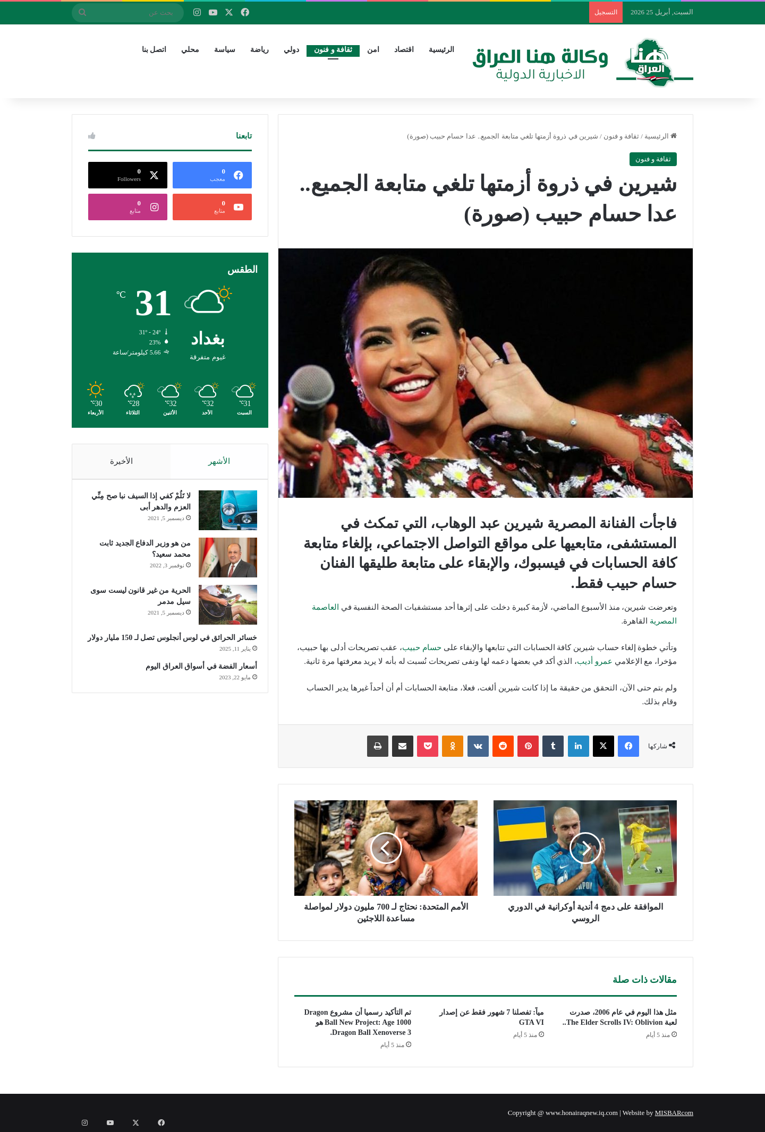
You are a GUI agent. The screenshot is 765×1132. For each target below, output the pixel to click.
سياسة (224, 50)
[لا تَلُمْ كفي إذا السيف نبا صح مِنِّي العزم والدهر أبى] (222, 515)
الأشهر (219, 461)
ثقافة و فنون (333, 50)
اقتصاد (404, 50)
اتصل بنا (154, 50)
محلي (190, 50)
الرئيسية (441, 50)
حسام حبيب (421, 647)
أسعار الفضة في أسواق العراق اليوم (196, 683)
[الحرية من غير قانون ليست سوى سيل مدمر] (222, 610)
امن (373, 50)
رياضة (259, 50)
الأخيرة (121, 461)
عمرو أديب (595, 661)
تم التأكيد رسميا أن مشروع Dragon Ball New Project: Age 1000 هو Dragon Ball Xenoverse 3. (357, 1022)
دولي (291, 50)
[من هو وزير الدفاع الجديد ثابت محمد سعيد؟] (222, 563)
